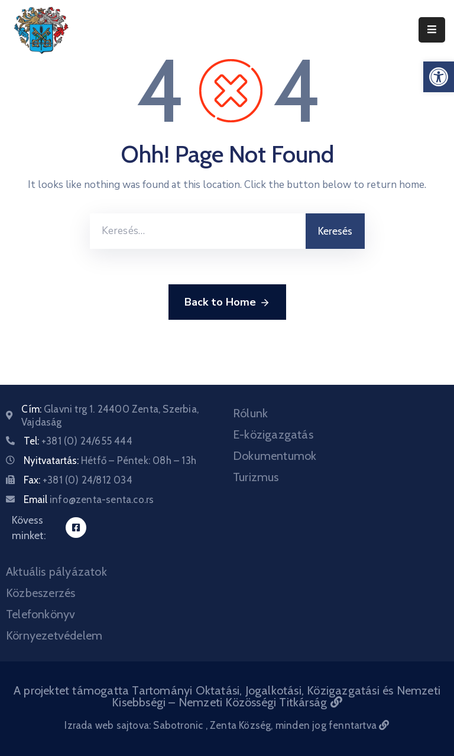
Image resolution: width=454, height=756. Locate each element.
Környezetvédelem (54, 635)
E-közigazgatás (273, 434)
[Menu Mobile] (432, 30)
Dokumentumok (274, 456)
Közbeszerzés (40, 593)
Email (89, 499)
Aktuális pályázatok (56, 571)
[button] (438, 76)
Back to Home (227, 302)
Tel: (78, 441)
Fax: (78, 480)
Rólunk (250, 413)
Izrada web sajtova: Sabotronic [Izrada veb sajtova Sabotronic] (134, 725)
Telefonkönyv (40, 614)
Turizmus (256, 477)
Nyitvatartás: (110, 460)
